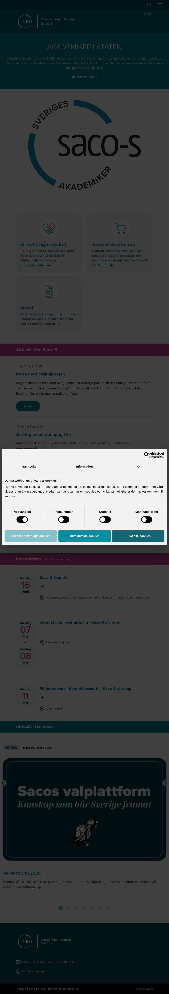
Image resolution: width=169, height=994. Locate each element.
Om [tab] (139, 466)
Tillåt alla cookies (138, 536)
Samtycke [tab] (29, 466)
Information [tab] (84, 466)
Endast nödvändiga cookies (30, 536)
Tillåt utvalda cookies (84, 536)
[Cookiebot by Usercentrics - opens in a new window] (147, 455)
